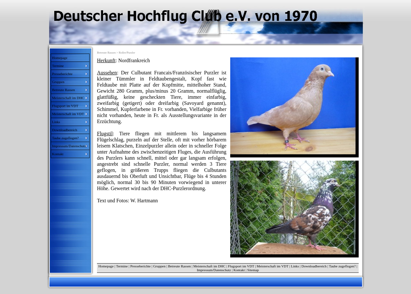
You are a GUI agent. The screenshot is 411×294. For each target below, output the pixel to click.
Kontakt (239, 270)
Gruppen (159, 266)
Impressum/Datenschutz (214, 270)
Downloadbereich (314, 266)
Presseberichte (140, 266)
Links (295, 266)
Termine (122, 266)
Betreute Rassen (179, 266)
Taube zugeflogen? (342, 266)
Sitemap (253, 270)
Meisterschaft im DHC (209, 266)
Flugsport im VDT (241, 266)
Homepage (59, 58)
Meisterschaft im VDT (272, 266)
